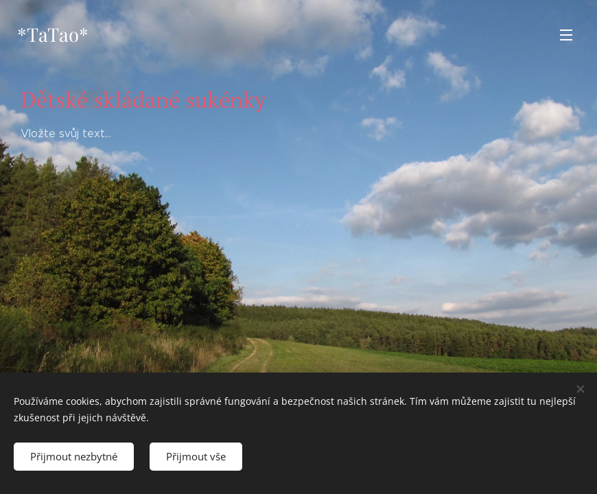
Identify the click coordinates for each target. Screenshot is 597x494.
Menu (566, 35)
